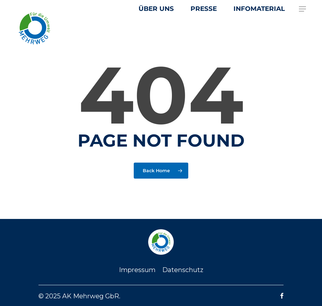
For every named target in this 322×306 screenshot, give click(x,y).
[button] (303, 9)
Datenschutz (182, 270)
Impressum (137, 270)
